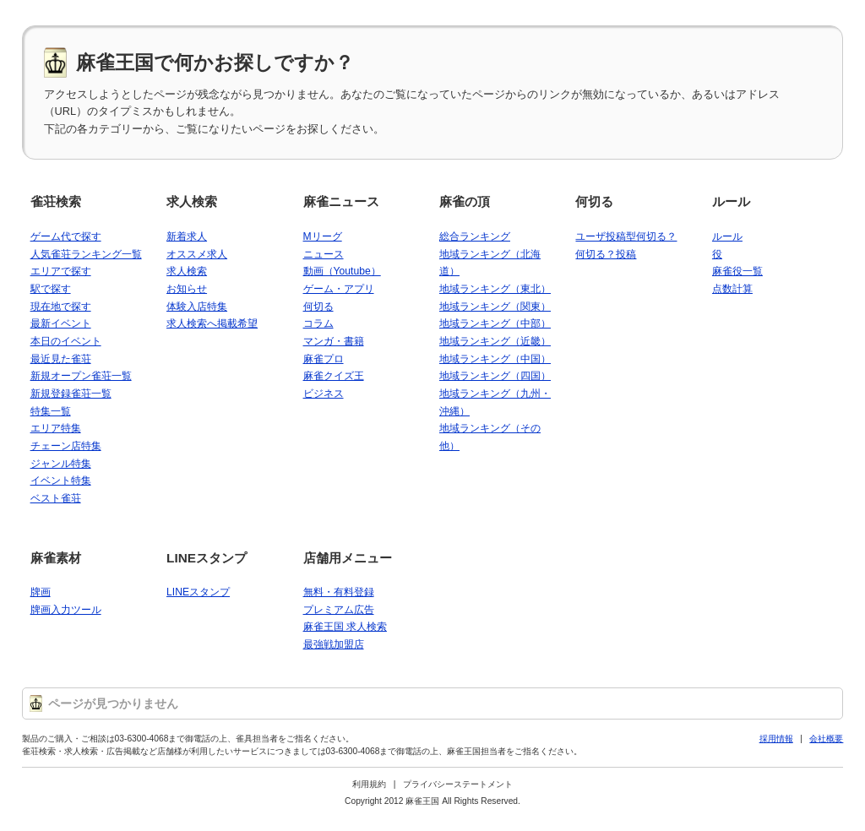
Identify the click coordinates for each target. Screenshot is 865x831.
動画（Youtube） (342, 271)
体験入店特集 (196, 306)
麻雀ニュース (341, 201)
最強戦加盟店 (333, 644)
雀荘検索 (55, 201)
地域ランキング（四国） (495, 376)
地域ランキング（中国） (495, 359)
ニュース (323, 254)
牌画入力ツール (65, 610)
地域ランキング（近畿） (495, 341)
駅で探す (50, 289)
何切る (318, 306)
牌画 (40, 592)
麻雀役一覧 (737, 271)
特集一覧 (50, 411)
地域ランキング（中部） (495, 323)
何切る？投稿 (605, 254)
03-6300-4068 (142, 738)
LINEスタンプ (206, 558)
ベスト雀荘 (55, 498)
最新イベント (60, 323)
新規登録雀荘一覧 (71, 393)
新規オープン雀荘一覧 (81, 376)
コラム (318, 323)
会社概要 (826, 738)
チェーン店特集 (65, 446)
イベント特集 (60, 480)
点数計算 (732, 289)
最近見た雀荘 (60, 359)
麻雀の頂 (464, 201)
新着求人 (186, 236)
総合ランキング (474, 236)
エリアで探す (60, 271)
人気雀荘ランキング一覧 (86, 254)
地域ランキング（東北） (495, 289)
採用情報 (776, 738)
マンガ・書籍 (333, 341)
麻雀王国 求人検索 (345, 627)
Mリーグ (322, 236)
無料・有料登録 (338, 592)
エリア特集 (55, 428)
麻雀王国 (422, 801)
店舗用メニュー (347, 558)
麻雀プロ (323, 359)
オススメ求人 (196, 254)
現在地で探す (60, 306)
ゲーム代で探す (65, 236)
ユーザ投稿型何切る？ (626, 236)
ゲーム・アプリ (338, 289)
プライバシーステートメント (458, 784)
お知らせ (186, 289)
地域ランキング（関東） (495, 306)
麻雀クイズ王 (333, 376)
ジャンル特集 (60, 464)
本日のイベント (65, 341)
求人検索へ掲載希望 (212, 323)
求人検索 (191, 201)
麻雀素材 (55, 558)
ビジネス (323, 393)
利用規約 (369, 784)
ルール (731, 201)
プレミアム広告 (338, 610)
